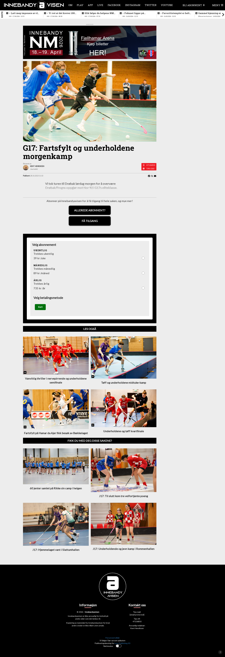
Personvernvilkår (112, 638)
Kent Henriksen (137, 628)
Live (100, 5)
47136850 (150, 165)
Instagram (132, 5)
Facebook (114, 5)
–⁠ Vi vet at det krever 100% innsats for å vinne (61, 13)
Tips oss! (150, 169)
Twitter (150, 5)
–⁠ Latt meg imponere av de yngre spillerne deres (24, 13)
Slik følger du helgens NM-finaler (100, 13)
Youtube (167, 5)
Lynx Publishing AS (122, 643)
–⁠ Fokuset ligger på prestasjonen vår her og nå (137, 13)
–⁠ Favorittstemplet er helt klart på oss (174, 13)
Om (70, 5)
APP (90, 5)
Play (80, 5)
